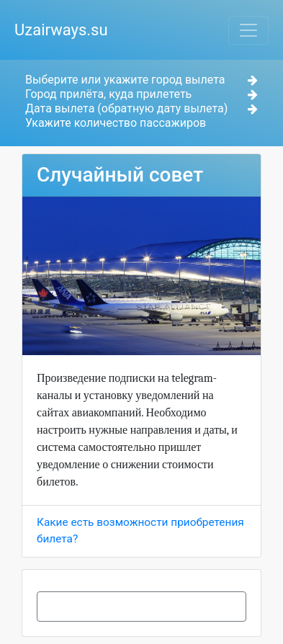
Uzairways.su (61, 30)
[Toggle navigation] (248, 30)
